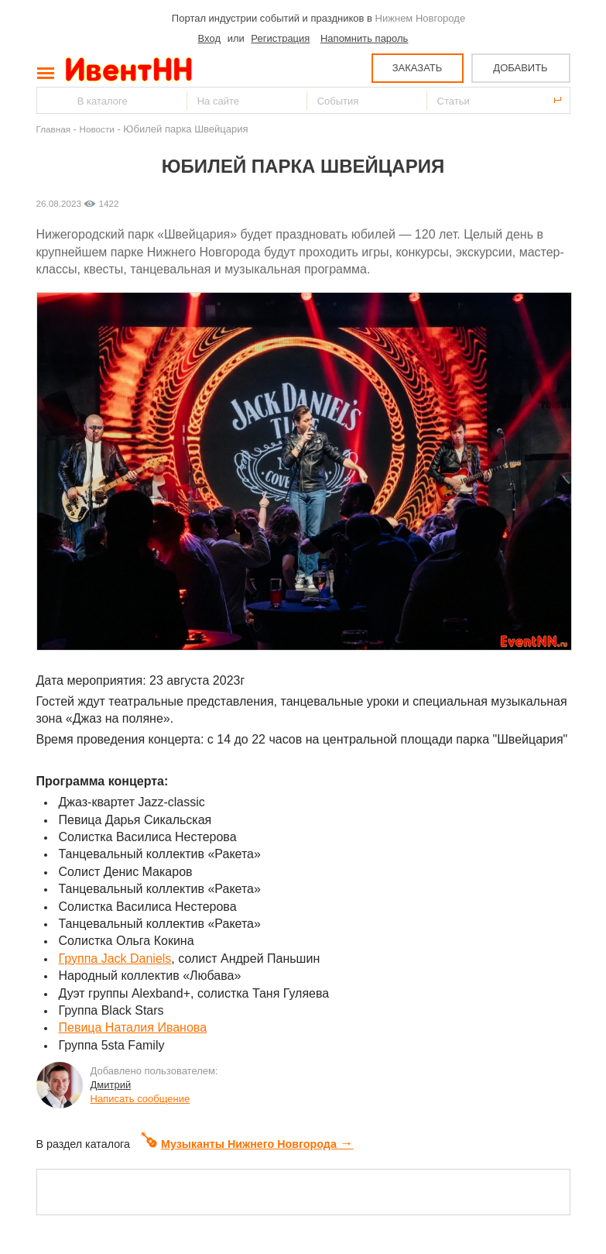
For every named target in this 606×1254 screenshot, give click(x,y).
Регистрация (280, 38)
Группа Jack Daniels (115, 958)
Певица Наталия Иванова (133, 1027)
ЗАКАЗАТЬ (417, 68)
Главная (53, 129)
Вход (209, 38)
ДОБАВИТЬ (520, 68)
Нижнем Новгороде (420, 18)
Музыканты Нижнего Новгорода (247, 1144)
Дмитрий (111, 1085)
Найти (49, 100)
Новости (97, 129)
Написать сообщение (140, 1099)
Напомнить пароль (364, 38)
